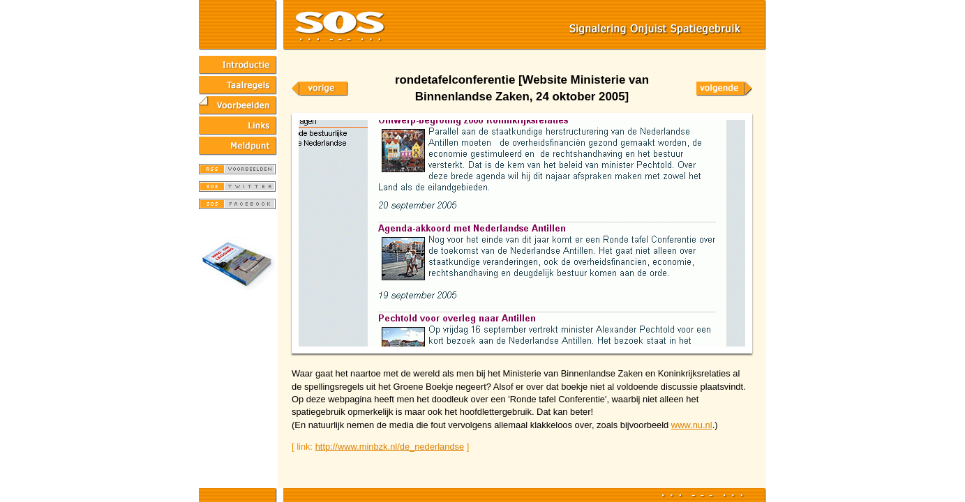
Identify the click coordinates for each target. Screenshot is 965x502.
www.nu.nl (691, 425)
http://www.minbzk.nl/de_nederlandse (390, 446)
